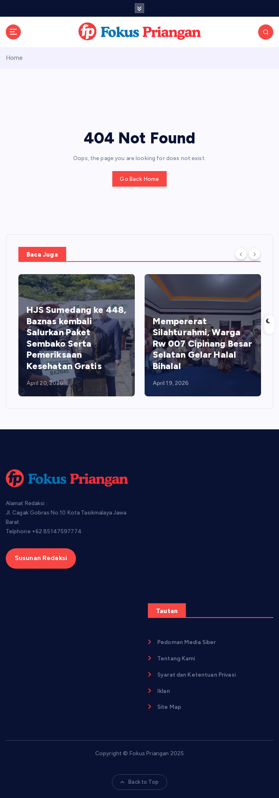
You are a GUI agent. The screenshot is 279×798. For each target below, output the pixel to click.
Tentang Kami (176, 658)
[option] (76, 335)
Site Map (169, 706)
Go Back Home (139, 179)
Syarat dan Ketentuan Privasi (196, 674)
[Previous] (241, 254)
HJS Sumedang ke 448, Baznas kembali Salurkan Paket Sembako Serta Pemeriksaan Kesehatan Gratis (77, 338)
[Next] (254, 254)
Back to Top (139, 782)
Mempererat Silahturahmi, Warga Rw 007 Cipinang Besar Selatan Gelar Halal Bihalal (202, 344)
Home (14, 58)
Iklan (163, 691)
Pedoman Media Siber (186, 642)
